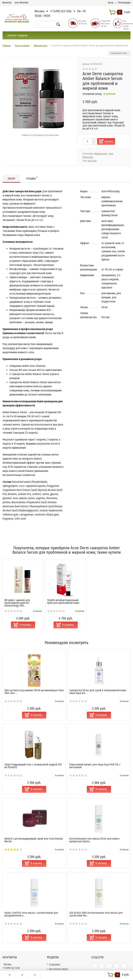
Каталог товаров (17, 35)
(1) (13, 786)
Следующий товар (119, 53)
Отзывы (31, 178)
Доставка (53, 910)
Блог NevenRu (21, 2)
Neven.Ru (7, 2)
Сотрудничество (57, 918)
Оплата (52, 914)
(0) (13, 638)
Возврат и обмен (57, 932)
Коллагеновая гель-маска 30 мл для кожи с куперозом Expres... (94, 777)
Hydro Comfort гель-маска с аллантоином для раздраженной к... (31, 851)
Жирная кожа (100, 153)
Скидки (52, 923)
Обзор (11, 178)
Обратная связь (57, 927)
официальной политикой (104, 922)
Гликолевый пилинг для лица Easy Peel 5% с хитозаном (94, 703)
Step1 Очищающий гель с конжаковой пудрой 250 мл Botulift (33, 703)
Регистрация (124, 2)
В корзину (36, 651)
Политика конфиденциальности (65, 936)
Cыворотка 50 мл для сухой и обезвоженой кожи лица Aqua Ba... (97, 628)
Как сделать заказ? (58, 905)
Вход (110, 2)
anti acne (92, 160)
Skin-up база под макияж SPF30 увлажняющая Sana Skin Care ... (34, 628)
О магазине (54, 901)
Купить (109, 141)
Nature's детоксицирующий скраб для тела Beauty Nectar (33, 777)
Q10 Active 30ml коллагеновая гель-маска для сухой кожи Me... (96, 851)
